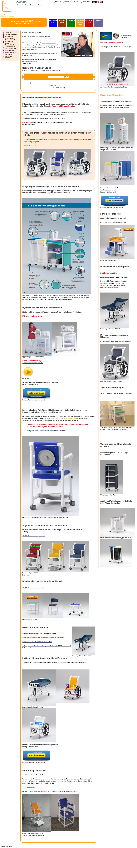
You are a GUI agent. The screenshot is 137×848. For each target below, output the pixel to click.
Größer (58, 2)
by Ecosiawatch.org (59, 88)
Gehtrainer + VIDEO (53, 21)
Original (76, 2)
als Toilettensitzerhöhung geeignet (34, 536)
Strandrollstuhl (9, 45)
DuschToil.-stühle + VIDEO (80, 22)
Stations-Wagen (62, 21)
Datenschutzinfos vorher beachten (33, 363)
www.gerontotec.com (48, 43)
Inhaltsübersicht (9, 50)
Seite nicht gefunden (36, 5)
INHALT (98, 20)
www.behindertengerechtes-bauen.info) (34, 45)
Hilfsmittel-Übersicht (11, 35)
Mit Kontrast (86, 2)
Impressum (8, 54)
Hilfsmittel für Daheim (9, 42)
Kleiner (67, 2)
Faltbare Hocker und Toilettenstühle (10, 47)
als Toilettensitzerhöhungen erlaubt (34, 588)
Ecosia (57, 47)
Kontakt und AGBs (10, 52)
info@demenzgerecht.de (53, 70)
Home (26, 5)
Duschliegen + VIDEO (89, 21)
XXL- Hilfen (71, 20)
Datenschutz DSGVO (9, 57)
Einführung (8, 33)
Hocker (54, 418)
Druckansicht (22, 1)
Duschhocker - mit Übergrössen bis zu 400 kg (37, 642)
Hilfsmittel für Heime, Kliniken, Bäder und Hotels (10, 38)
